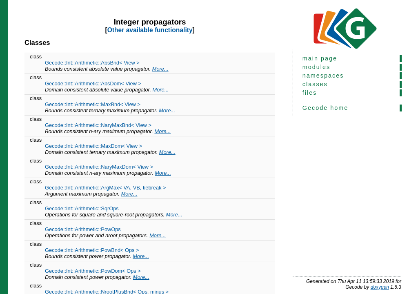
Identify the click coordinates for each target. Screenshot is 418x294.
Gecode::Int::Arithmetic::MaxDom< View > (93, 146)
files (309, 92)
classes (315, 84)
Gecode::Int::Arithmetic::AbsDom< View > (93, 83)
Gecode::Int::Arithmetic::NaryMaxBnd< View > (98, 125)
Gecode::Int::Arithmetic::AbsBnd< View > (92, 63)
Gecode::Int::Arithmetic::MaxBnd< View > (92, 104)
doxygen (380, 287)
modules (316, 67)
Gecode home (325, 108)
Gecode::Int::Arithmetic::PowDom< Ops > (93, 271)
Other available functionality (150, 30)
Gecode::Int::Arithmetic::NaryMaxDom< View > (99, 167)
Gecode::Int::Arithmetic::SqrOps (82, 208)
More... (160, 69)
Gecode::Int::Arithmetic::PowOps (83, 229)
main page (319, 58)
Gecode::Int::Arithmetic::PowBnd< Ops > (92, 250)
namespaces (323, 75)
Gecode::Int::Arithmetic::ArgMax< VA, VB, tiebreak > (105, 188)
